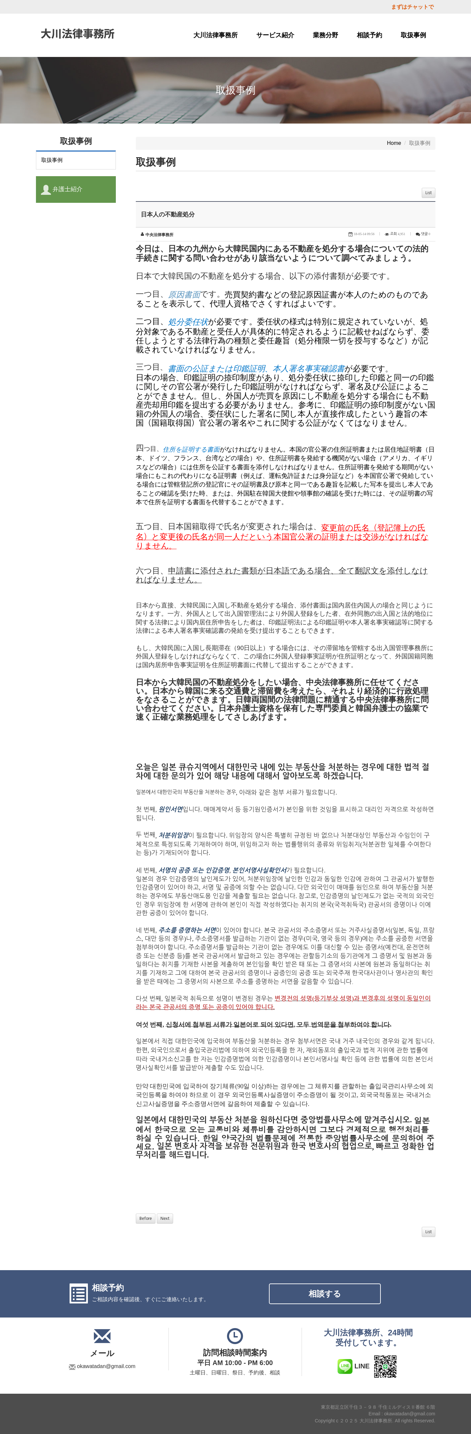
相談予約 (369, 35)
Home (394, 143)
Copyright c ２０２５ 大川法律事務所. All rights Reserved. (375, 1420)
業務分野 (325, 35)
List (428, 193)
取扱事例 (413, 35)
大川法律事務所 (215, 35)
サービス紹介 (275, 35)
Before (145, 1219)
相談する (325, 1293)
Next (164, 1219)
